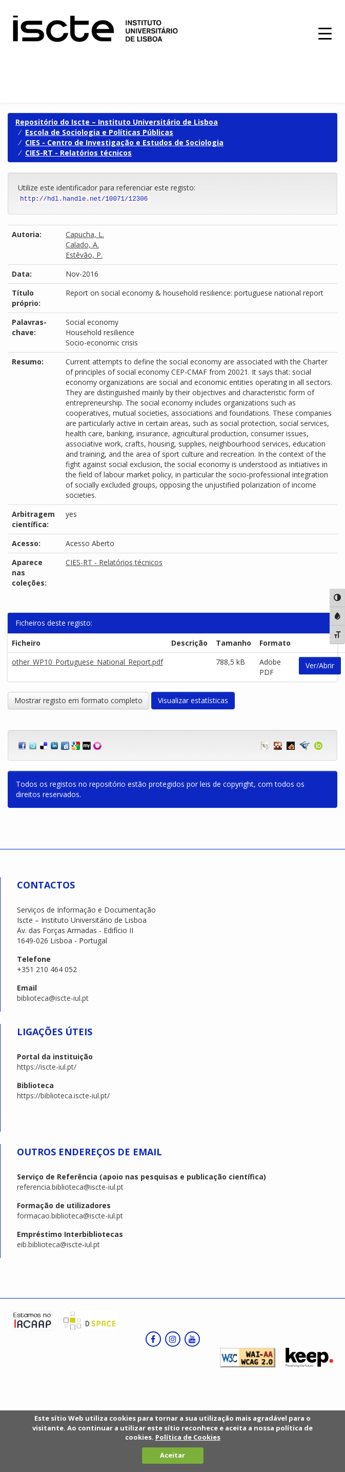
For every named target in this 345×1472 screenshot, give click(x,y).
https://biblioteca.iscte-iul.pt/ (63, 1095)
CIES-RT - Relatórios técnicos (78, 153)
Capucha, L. (85, 234)
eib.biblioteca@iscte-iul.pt (58, 1244)
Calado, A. (82, 244)
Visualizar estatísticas (193, 700)
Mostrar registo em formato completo (78, 700)
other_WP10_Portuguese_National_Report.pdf (87, 662)
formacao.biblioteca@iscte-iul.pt (70, 1216)
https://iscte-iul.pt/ (46, 1067)
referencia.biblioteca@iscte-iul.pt (70, 1187)
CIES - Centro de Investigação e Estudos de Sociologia (124, 142)
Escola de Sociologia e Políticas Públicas (99, 132)
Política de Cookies (187, 1437)
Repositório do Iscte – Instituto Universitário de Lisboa (116, 122)
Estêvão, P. (84, 255)
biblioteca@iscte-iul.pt (53, 998)
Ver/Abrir (320, 665)
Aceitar (172, 1455)
